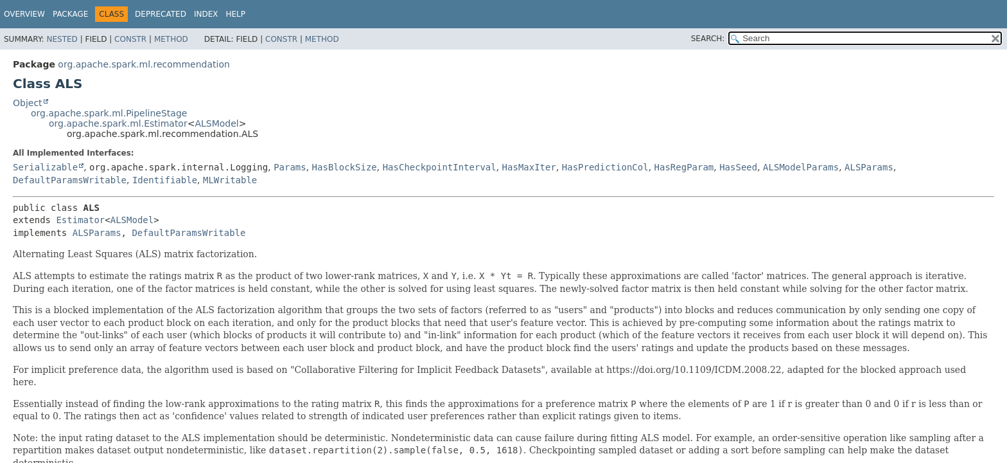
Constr (130, 39)
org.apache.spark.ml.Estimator (118, 123)
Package (70, 14)
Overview (24, 14)
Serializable (45, 167)
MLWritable (230, 180)
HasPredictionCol (605, 167)
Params (290, 167)
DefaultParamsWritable (70, 180)
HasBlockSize (344, 167)
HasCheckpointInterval (439, 167)
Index (206, 14)
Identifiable (164, 180)
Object (27, 103)
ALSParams (869, 167)
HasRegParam (684, 167)
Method (171, 39)
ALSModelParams (801, 167)
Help (235, 14)
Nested (61, 39)
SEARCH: (708, 38)
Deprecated (160, 14)
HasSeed (738, 167)
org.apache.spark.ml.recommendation (144, 64)
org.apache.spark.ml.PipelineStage (109, 113)
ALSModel (216, 123)
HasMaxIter (529, 167)
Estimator (80, 220)
